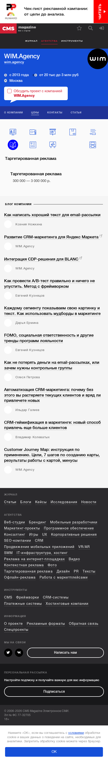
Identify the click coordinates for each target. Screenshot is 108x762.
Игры (33, 534)
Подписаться (54, 691)
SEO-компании (17, 540)
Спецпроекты (16, 630)
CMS (8, 597)
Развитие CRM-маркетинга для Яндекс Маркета (52, 237)
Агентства (49, 40)
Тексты (89, 571)
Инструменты (72, 40)
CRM (39, 540)
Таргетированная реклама (28, 571)
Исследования (64, 502)
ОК (54, 752)
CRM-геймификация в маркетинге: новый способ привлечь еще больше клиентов (52, 425)
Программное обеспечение (69, 528)
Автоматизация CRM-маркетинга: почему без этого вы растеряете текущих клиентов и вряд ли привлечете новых (52, 395)
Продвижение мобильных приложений (39, 547)
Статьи (10, 502)
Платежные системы (23, 604)
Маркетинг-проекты (22, 528)
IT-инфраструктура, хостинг (42, 553)
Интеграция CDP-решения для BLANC (42, 259)
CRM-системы (56, 597)
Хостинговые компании (67, 604)
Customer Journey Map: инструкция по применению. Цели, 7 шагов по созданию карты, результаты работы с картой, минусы (52, 455)
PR (76, 571)
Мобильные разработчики (73, 522)
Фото (52, 565)
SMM (8, 553)
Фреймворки (27, 597)
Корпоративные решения (74, 534)
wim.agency (14, 62)
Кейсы (41, 502)
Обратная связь (83, 623)
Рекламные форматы (46, 623)
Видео (74, 559)
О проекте (13, 623)
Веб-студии (14, 522)
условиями (76, 733)
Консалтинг (14, 534)
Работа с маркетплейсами (64, 577)
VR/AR (84, 547)
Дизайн (63, 571)
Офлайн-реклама (20, 577)
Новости (88, 502)
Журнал (31, 40)
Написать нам (65, 652)
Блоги (25, 502)
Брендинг (38, 522)
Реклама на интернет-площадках (34, 559)
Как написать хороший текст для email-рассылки (52, 215)
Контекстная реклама (24, 565)
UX (44, 534)
